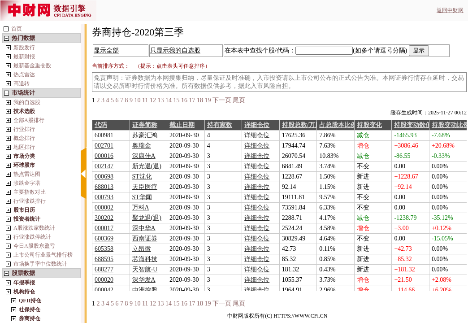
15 (176, 100)
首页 (16, 29)
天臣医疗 (144, 186)
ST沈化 (142, 176)
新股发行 (24, 47)
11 (145, 100)
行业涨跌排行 (29, 201)
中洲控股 (144, 290)
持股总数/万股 (301, 125)
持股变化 (369, 125)
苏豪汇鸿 (144, 135)
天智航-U (145, 269)
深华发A (144, 279)
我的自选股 (26, 102)
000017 (104, 228)
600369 (104, 238)
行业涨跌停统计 (32, 237)
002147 (104, 166)
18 (200, 100)
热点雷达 (24, 74)
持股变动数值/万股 (420, 125)
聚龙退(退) (146, 217)
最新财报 (24, 56)
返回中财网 (450, 10)
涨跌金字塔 (26, 183)
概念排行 (24, 138)
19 (207, 100)
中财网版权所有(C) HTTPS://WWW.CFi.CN (277, 316)
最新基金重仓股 (32, 65)
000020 (104, 279)
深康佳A (144, 156)
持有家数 (219, 125)
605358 (104, 248)
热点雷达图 (26, 174)
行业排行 (24, 129)
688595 (104, 259)
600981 (104, 135)
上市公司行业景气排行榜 (43, 255)
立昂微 (141, 248)
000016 (104, 156)
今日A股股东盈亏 (34, 246)
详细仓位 (256, 125)
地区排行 (24, 147)
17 (192, 100)
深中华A (144, 228)
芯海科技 (144, 259)
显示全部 (106, 50)
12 (153, 100)
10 (137, 100)
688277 (104, 269)
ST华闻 (142, 197)
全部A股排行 (28, 120)
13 (160, 100)
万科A (140, 207)
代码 (101, 125)
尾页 (239, 100)
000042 (104, 290)
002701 (104, 145)
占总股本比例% (341, 125)
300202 (104, 217)
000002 (104, 207)
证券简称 (144, 125)
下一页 (221, 100)
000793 (104, 197)
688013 (104, 186)
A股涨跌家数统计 (34, 228)
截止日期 (182, 125)
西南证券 (144, 238)
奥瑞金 (141, 145)
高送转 (21, 83)
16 (184, 100)
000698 (104, 176)
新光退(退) (146, 166)
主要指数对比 (29, 192)
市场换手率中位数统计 (40, 264)
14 (168, 100)
